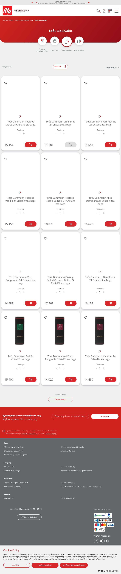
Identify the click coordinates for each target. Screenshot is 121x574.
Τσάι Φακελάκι (66, 50)
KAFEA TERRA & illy (68, 467)
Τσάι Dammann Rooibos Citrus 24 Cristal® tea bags (20, 123)
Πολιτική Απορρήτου (29, 433)
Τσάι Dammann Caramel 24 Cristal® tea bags (100, 358)
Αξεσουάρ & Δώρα (68, 451)
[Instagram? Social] (106, 541)
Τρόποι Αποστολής (68, 482)
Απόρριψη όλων (45, 565)
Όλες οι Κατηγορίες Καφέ (14, 447)
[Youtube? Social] (101, 541)
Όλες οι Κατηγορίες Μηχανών (72, 447)
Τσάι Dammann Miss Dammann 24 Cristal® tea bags (100, 200)
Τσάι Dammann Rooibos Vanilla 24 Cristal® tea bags (20, 199)
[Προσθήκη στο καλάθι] (30, 144)
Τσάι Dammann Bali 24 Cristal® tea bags (20, 358)
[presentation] (32, 2)
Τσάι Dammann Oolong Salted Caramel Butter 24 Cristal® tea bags (60, 280)
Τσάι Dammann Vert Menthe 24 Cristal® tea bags (100, 123)
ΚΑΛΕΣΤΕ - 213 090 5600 (29, 517)
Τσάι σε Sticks (79, 50)
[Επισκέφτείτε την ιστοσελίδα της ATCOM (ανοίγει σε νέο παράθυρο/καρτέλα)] (108, 571)
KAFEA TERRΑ (9, 467)
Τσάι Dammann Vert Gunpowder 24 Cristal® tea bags (20, 280)
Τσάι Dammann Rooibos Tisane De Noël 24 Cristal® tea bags (60, 200)
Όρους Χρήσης (50, 433)
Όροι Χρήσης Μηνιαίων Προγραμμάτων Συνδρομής (81, 486)
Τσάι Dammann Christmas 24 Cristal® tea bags (60, 123)
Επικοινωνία (8, 498)
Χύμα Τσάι (54, 50)
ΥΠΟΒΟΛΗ (105, 416)
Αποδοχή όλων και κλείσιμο (74, 565)
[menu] (116, 11)
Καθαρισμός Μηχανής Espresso (16, 455)
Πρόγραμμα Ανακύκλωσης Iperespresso (76, 470)
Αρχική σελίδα (8, 20)
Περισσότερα (60, 399)
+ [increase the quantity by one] (24, 133)
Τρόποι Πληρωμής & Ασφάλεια (16, 482)
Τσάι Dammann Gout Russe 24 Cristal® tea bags (100, 278)
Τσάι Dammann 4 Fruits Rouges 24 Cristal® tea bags (60, 358)
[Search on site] (99, 11)
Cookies (15, 565)
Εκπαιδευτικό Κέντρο (12, 470)
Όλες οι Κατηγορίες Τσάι (24, 20)
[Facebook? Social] (96, 541)
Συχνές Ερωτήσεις (68, 498)
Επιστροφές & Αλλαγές (12, 486)
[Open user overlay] (104, 11)
